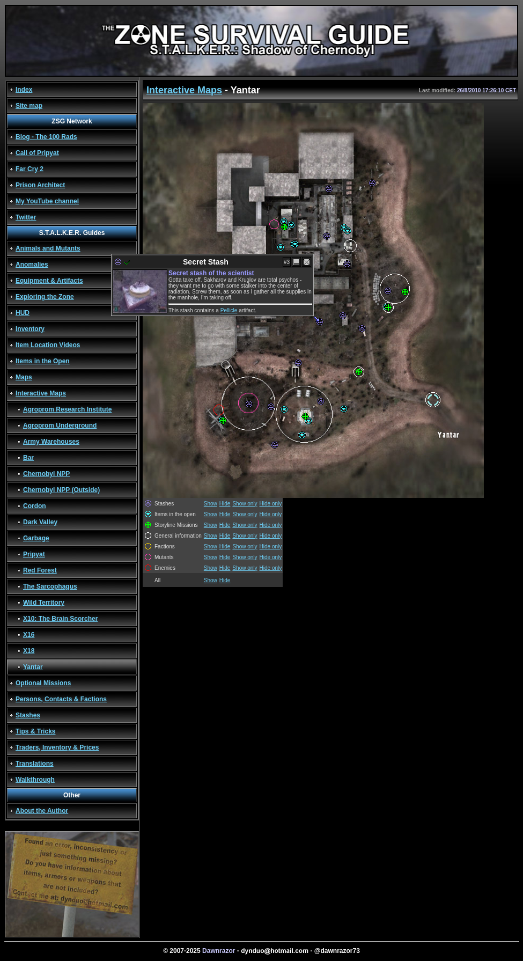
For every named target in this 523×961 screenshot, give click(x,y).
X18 (28, 651)
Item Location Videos (48, 345)
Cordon (34, 506)
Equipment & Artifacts (49, 280)
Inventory (30, 329)
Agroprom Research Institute (67, 409)
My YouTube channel (47, 201)
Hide (225, 504)
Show (210, 504)
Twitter (26, 217)
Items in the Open (43, 361)
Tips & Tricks (35, 731)
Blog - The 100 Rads (46, 137)
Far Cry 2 (29, 169)
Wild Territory (43, 602)
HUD (23, 313)
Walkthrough (35, 779)
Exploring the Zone (45, 296)
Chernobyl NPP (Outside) (61, 490)
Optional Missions (43, 683)
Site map (29, 105)
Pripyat (34, 554)
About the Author (42, 811)
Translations (35, 763)
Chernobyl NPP (46, 474)
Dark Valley (40, 522)
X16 (28, 635)
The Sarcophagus (50, 586)
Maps (24, 377)
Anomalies (32, 264)
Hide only (271, 504)
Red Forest (40, 570)
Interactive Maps (41, 393)
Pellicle (229, 310)
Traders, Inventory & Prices (57, 747)
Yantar (33, 667)
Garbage (36, 538)
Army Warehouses (51, 441)
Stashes (28, 715)
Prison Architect (40, 185)
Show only (244, 504)
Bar (28, 457)
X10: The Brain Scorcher (60, 618)
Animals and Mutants (48, 248)
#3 (287, 262)
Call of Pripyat (37, 153)
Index (24, 89)
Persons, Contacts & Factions (61, 699)
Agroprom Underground (60, 425)
